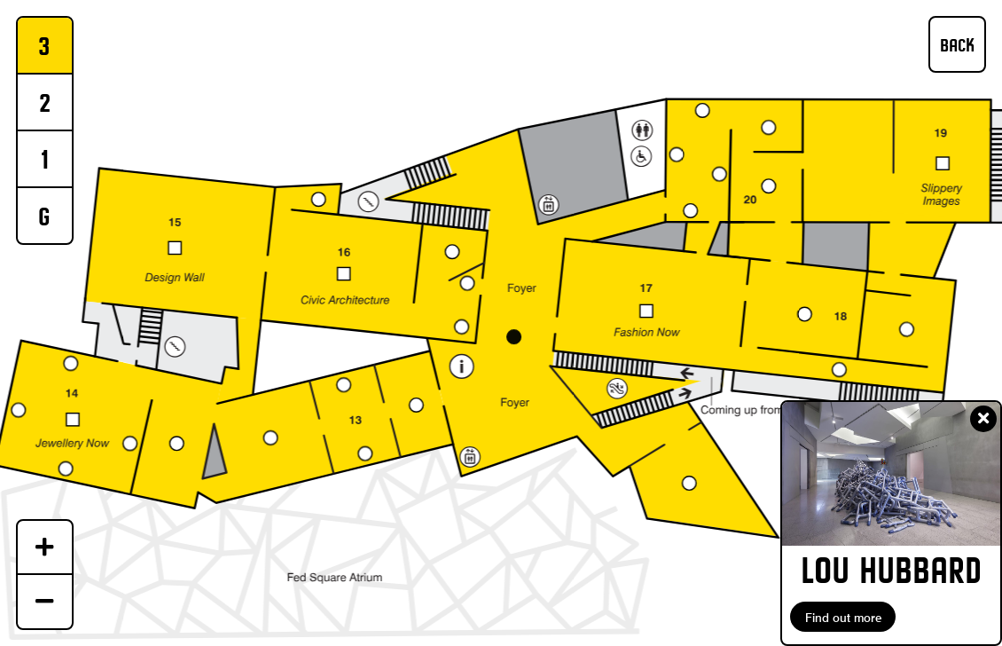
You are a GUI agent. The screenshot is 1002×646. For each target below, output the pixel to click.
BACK (957, 45)
